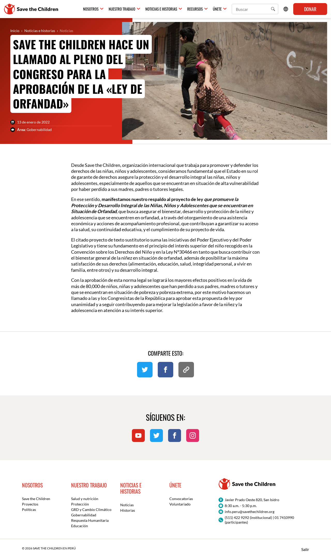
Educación (79, 526)
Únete (217, 9)
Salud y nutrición (84, 498)
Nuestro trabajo (122, 9)
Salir (305, 549)
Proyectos (30, 504)
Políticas (29, 509)
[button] (273, 9)
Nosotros (91, 9)
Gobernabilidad (83, 515)
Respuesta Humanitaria (90, 520)
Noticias (66, 30)
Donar (310, 9)
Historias (127, 510)
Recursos (195, 9)
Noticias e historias (161, 9)
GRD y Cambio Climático (91, 509)
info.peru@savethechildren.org (249, 511)
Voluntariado (180, 504)
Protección (80, 504)
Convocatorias (181, 498)
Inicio (14, 30)
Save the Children (36, 498)
